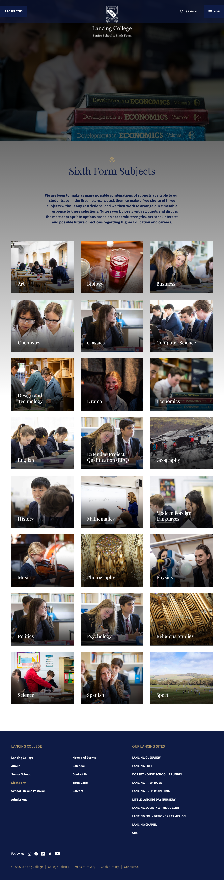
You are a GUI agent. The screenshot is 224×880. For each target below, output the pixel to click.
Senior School (21, 774)
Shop (136, 833)
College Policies (58, 867)
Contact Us (80, 774)
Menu (215, 12)
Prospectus (14, 12)
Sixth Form (19, 783)
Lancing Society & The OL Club (155, 808)
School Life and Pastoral (28, 791)
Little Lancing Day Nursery (153, 799)
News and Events (84, 757)
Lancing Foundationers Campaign (159, 816)
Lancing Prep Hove (147, 783)
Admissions (19, 799)
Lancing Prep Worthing (151, 791)
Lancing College (22, 757)
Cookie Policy (110, 867)
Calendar (79, 766)
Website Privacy (84, 867)
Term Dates (80, 783)
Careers (78, 791)
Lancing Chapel (144, 824)
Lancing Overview (146, 757)
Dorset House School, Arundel (157, 774)
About (15, 766)
